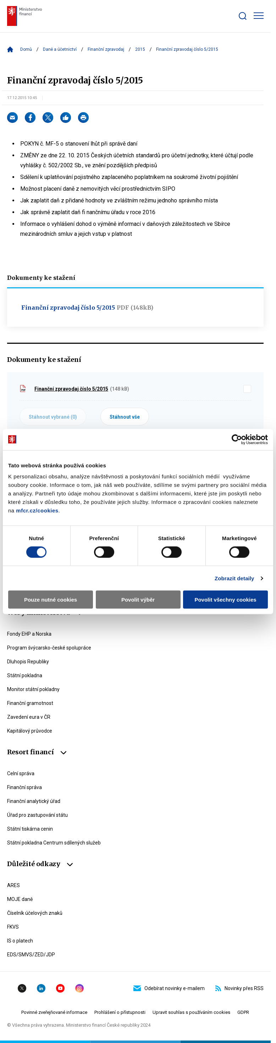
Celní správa (20, 773)
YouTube (60, 988)
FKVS (13, 927)
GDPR (243, 1012)
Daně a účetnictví (60, 49)
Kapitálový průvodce (29, 731)
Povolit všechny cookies (225, 600)
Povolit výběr (138, 600)
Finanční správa (24, 787)
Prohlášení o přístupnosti (119, 1012)
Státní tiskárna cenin (30, 829)
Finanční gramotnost (30, 703)
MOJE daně (20, 899)
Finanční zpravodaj (106, 49)
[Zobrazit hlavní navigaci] (259, 16)
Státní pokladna (24, 675)
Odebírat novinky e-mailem (169, 988)
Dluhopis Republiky (28, 661)
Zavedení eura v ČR (28, 717)
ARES (13, 885)
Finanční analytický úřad (33, 801)
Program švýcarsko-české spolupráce (49, 648)
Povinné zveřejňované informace (54, 1012)
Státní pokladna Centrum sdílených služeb (54, 843)
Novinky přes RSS (239, 988)
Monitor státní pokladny (33, 689)
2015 (140, 49)
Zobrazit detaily (234, 578)
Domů (26, 49)
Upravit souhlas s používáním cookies (191, 1012)
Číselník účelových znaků (34, 913)
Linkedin (41, 988)
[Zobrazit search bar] (242, 16)
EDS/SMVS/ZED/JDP (31, 954)
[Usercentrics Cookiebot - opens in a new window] (237, 439)
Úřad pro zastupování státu (37, 815)
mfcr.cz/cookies (37, 510)
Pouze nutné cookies (50, 600)
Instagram (79, 988)
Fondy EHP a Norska (29, 634)
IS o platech (20, 941)
